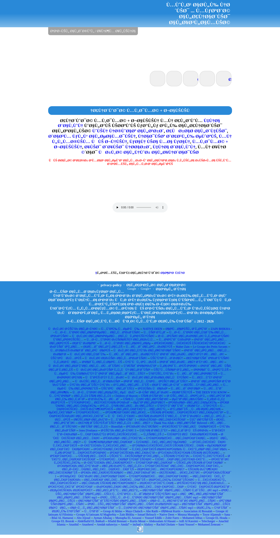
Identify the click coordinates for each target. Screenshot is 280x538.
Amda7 (125, 524)
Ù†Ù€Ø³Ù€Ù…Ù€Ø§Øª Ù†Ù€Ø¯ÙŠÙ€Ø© (125, 459)
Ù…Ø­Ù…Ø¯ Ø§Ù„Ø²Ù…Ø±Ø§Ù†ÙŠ (149, 346)
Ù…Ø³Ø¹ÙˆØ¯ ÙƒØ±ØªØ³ (175, 339)
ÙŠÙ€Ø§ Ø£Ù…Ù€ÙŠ (92, 456)
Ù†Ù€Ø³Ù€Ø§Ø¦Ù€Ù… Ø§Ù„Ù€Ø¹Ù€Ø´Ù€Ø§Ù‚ (176, 438)
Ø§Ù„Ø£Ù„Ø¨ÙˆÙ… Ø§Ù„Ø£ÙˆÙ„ (117, 490)
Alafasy (148, 524)
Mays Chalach (134, 511)
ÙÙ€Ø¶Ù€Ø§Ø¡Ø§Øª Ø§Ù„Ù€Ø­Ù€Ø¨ (108, 442)
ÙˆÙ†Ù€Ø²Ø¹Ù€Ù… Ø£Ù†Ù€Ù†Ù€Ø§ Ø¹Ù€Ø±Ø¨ (99, 402)
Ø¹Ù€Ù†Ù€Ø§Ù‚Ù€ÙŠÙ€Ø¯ (111, 449)
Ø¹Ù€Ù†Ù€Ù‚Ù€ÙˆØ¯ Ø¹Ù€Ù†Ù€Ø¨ (70, 486)
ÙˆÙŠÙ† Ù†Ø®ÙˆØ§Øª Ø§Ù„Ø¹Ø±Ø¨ (128, 130)
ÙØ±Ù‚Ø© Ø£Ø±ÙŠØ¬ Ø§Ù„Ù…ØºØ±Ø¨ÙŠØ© (116, 358)
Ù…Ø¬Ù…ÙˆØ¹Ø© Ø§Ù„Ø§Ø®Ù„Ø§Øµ (125, 343)
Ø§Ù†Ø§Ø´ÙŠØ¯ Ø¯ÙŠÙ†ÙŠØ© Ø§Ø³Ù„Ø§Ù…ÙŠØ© (112, 500)
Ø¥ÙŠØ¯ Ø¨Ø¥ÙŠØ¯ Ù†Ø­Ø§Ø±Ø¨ (117, 146)
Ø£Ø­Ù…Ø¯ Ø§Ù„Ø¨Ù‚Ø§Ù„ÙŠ (102, 346)
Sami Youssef (186, 524)
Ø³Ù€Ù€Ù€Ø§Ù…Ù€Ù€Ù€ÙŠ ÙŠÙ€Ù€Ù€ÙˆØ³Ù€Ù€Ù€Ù (191, 343)
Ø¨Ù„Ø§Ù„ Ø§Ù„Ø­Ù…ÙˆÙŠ (131, 384)
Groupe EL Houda (217, 517)
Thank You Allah (164, 422)
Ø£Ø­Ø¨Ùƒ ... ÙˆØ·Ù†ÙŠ (202, 405)
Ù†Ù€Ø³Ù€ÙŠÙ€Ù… (89, 412)
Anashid (74, 524)
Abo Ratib (152, 511)
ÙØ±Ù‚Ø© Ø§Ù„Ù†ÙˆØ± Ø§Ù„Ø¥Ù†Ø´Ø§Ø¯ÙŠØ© (140, 152)
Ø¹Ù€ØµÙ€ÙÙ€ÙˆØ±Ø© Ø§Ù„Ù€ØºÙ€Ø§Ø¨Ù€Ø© (93, 476)
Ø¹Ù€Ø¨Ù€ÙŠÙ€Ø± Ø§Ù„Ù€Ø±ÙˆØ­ (132, 452)
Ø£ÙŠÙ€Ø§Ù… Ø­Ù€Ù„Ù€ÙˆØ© (179, 472)
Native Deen (166, 514)
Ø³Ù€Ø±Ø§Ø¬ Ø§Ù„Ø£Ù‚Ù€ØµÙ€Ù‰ (193, 402)
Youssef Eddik (153, 517)
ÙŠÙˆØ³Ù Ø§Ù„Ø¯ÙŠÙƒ (117, 388)
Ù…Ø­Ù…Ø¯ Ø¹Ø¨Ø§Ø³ (185, 388)
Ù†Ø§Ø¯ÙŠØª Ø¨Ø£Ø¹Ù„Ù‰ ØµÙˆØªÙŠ (177, 136)
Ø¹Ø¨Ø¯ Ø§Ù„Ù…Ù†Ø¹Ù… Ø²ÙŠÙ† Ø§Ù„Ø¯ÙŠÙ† (156, 381)
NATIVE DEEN (152, 328)
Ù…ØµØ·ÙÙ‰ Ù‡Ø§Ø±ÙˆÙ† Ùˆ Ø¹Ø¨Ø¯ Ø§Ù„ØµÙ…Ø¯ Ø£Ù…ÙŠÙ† (99, 373)
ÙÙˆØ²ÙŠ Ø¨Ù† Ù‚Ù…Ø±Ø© (104, 377)
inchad (137, 524)
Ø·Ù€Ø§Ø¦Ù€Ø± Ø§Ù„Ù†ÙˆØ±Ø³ (78, 466)
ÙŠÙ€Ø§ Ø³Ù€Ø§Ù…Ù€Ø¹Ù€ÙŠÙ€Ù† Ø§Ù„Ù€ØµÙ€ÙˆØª (186, 412)
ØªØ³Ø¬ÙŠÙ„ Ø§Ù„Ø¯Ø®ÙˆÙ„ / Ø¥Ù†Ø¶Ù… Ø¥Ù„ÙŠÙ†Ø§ (93, 31)
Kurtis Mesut (138, 521)
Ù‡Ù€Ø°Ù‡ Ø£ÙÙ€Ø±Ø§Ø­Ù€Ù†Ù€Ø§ (192, 434)
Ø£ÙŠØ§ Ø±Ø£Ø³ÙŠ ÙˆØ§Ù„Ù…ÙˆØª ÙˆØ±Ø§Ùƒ (169, 416)
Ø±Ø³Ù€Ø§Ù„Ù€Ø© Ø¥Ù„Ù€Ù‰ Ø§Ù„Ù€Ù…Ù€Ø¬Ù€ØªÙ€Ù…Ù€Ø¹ (140, 486)
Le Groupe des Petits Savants (210, 346)
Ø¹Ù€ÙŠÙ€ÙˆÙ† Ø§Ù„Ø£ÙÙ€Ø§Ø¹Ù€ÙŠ (189, 426)
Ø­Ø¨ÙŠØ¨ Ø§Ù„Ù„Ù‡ (94, 426)
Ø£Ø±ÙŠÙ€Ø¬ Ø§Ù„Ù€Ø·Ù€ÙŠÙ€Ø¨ (162, 419)
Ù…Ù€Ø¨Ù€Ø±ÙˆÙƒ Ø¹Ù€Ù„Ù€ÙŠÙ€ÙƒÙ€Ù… (110, 434)
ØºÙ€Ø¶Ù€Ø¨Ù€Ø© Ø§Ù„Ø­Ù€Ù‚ (126, 412)
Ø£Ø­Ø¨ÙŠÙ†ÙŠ (182, 392)
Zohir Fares (172, 517)
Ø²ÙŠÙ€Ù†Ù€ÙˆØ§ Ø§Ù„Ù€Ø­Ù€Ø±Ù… (202, 483)
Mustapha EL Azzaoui (128, 517)
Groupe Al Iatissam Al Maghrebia (96, 514)
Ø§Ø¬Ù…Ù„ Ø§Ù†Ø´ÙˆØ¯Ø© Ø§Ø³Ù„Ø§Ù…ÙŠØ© (183, 500)
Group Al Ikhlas (112, 511)
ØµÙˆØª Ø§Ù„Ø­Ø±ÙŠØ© (188, 399)
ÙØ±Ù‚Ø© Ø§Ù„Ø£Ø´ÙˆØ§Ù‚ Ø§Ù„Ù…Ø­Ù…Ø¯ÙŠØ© (84, 365)
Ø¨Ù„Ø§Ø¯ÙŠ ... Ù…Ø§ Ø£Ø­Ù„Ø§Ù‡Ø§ (195, 409)
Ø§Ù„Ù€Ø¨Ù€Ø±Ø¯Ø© (141, 472)
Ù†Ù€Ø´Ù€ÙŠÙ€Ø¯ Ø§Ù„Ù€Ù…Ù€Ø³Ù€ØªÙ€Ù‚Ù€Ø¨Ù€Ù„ (182, 466)
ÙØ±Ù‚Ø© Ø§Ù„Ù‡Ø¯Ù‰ (88, 354)
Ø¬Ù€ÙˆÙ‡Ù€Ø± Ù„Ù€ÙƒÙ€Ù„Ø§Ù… (105, 445)
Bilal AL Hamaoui (62, 517)
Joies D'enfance (88, 430)
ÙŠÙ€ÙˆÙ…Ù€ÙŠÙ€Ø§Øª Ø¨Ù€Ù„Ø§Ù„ (135, 456)
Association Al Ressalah (198, 511)
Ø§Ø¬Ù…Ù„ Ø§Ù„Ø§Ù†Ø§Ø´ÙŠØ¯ (92, 507)
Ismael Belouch (147, 514)
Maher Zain (183, 346)
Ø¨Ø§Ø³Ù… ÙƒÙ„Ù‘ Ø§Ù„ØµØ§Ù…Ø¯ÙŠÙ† (92, 136)
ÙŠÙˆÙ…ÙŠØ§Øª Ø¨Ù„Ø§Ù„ (172, 369)
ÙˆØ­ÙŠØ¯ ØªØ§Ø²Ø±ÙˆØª (140, 365)
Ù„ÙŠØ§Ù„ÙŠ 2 (154, 434)
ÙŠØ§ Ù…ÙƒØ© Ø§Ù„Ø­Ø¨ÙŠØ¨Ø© (146, 399)
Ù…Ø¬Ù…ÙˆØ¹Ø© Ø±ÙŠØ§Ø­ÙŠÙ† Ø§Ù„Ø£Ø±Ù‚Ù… (121, 339)
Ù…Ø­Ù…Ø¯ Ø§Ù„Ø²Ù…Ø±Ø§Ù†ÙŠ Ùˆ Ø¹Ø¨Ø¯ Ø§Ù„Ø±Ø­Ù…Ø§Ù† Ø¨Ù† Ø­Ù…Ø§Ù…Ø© (166, 354)
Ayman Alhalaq (103, 517)
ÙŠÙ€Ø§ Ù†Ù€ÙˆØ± (177, 456)
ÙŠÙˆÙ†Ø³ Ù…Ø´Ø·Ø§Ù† (166, 358)
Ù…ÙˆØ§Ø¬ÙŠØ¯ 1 (123, 419)
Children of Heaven (126, 395)
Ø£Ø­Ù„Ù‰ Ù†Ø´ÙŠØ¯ (66, 511)
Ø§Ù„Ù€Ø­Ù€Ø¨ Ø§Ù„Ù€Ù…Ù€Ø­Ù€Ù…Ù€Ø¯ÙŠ (114, 479)
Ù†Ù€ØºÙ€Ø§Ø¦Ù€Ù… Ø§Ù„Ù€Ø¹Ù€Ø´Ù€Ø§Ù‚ (159, 476)
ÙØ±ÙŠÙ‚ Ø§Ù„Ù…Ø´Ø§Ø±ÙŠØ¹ (97, 381)
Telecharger (208, 521)
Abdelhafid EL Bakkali (91, 521)
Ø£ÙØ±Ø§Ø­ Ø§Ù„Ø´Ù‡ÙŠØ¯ (196, 130)
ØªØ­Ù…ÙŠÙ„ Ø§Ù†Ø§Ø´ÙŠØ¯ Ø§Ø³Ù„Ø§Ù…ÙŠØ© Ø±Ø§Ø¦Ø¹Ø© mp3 (133, 504)
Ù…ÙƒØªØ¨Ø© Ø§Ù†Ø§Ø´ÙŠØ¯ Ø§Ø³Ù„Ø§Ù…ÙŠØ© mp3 (156, 507)
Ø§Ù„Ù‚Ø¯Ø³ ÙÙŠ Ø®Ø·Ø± (189, 430)
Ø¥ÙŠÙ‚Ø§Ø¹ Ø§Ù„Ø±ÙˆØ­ (91, 419)
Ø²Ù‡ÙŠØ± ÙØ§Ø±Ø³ (153, 388)
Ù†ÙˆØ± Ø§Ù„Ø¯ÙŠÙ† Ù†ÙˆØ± (90, 384)
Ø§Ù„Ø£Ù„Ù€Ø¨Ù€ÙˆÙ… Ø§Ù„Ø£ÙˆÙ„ (141, 409)
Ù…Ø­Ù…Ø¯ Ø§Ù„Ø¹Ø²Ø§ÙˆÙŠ (197, 373)
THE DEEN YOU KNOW (211, 392)
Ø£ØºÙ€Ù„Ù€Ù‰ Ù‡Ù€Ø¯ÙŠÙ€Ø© (172, 479)
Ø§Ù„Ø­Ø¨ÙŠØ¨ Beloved (192, 422)
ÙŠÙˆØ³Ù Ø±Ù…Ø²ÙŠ (66, 358)
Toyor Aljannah (211, 514)
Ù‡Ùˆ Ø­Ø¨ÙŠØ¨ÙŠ (201, 419)
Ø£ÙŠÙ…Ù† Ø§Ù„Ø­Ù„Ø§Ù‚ (202, 384)
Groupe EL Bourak (63, 521)
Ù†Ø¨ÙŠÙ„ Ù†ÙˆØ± (161, 373)
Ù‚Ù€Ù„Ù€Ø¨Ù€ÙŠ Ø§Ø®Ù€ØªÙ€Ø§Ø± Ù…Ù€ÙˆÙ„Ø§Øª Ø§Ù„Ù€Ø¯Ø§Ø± (179, 449)
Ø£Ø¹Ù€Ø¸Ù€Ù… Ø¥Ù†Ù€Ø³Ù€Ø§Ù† (161, 469)
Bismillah (117, 426)
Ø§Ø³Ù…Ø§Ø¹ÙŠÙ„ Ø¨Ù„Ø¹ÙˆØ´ (186, 328)
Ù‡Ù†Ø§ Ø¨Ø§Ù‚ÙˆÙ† (174, 146)
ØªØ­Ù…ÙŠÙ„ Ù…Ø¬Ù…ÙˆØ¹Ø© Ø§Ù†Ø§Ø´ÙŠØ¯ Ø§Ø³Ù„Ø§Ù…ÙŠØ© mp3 (149, 497)
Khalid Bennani (117, 521)
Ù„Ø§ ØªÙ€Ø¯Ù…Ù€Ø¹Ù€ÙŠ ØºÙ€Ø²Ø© (80, 452)
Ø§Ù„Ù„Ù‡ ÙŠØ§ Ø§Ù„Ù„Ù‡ (92, 395)
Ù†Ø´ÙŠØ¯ (221, 507)
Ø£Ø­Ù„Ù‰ (204, 507)
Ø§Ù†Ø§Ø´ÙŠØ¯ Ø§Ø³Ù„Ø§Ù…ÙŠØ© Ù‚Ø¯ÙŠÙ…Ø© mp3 (180, 490)
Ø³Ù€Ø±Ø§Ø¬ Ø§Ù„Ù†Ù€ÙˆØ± (123, 438)
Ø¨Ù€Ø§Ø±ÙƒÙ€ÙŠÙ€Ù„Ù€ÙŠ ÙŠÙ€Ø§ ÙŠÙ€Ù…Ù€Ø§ (168, 445)
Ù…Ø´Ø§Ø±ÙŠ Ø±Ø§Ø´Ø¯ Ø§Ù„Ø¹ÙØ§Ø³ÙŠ (80, 350)
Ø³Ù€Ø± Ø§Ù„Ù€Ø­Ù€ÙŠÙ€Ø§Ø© (102, 472)
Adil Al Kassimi (188, 521)
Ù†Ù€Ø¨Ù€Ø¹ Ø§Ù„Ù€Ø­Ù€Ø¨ (154, 462)
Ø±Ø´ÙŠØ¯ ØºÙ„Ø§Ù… (65, 346)
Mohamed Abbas (192, 517)
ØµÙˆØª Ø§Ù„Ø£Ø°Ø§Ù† (149, 402)
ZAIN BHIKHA (220, 328)
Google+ (146, 288)
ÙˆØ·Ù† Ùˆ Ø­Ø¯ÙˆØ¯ (170, 405)
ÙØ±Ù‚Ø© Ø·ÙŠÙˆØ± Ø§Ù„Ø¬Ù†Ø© (73, 328)
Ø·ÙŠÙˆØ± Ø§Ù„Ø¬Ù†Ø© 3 (118, 430)
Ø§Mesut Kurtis (171, 511)
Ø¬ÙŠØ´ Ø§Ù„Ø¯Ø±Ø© (154, 392)
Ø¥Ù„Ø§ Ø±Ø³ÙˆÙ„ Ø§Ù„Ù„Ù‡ (122, 466)
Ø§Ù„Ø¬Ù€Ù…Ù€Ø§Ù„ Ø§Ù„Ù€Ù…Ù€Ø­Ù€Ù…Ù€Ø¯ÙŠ (98, 469)
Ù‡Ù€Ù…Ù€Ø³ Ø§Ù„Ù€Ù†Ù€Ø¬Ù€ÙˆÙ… (181, 459)
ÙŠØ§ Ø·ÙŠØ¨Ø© (152, 395)
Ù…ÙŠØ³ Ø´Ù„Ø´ (155, 332)
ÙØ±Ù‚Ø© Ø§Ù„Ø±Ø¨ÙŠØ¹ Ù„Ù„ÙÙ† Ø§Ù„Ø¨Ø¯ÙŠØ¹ (113, 369)
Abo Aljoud (83, 517)
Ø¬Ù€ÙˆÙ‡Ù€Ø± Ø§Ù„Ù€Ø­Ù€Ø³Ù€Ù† (108, 462)
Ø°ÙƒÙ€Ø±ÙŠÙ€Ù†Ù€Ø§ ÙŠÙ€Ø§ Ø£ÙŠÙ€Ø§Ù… (190, 452)
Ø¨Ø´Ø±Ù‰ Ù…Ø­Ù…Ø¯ (104, 399)
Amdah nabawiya (107, 524)
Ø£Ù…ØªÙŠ (62, 419)
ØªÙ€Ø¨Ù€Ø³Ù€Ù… (62, 456)
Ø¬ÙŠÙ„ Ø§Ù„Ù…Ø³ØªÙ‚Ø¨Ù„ (186, 395)
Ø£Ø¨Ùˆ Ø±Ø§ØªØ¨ (84, 343)
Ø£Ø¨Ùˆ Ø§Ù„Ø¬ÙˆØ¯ (166, 384)
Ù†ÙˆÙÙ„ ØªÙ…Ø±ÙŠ (140, 362)
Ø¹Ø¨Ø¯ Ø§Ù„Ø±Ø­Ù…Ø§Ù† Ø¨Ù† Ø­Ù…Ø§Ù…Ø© (192, 362)
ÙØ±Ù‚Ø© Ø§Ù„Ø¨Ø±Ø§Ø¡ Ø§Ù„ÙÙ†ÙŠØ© (158, 377)
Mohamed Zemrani (209, 524)
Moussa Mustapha (188, 514)
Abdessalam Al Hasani (162, 521)
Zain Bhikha (127, 514)
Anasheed (87, 524)
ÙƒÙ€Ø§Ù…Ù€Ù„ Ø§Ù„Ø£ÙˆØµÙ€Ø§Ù (162, 442)
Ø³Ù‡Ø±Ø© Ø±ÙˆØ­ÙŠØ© (142, 426)
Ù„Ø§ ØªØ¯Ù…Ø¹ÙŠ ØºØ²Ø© (178, 365)
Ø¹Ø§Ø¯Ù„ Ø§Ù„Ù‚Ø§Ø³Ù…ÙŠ (102, 362)
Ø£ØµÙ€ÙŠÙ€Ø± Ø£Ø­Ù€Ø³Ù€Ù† (71, 490)
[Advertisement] (140, 53)
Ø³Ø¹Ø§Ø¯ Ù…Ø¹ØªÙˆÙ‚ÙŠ (211, 369)
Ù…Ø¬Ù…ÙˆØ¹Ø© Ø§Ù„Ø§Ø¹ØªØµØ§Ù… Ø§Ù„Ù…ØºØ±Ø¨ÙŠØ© (97, 332)
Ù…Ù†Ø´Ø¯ (92, 511)
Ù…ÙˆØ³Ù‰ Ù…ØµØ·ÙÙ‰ (120, 328)
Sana (227, 514)
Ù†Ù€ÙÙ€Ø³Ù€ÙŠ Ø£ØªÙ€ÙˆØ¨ (208, 486)
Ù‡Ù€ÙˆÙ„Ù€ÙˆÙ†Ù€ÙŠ (208, 456)
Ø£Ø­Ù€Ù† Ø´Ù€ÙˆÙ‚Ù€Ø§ (157, 483)
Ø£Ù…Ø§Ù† (142, 422)
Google (131, 288)
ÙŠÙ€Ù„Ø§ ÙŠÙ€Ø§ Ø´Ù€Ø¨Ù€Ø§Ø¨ (199, 462)
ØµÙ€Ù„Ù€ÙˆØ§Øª (60, 412)
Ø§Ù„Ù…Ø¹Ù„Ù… (216, 416)
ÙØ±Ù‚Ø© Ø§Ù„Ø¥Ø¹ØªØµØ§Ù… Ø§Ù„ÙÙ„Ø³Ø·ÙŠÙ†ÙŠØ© (113, 336)
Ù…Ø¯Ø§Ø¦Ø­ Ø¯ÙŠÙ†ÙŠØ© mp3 (155, 493)
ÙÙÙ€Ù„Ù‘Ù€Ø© (121, 416)
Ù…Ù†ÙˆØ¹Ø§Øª (60, 395)
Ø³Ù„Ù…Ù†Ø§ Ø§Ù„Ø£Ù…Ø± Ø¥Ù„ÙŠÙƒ (127, 405)
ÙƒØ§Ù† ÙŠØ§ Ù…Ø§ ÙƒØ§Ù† (159, 141)
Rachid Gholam (165, 524)
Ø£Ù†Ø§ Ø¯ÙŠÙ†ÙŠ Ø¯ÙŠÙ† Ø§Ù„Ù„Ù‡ (104, 422)
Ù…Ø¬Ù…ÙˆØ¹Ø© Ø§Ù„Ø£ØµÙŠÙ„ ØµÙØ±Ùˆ (104, 392)
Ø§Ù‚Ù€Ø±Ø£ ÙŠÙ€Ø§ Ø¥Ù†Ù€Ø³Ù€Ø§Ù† (109, 483)
